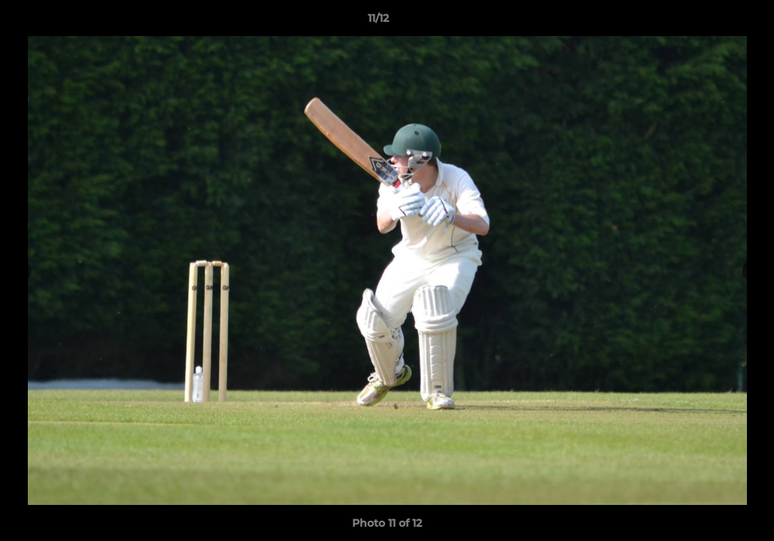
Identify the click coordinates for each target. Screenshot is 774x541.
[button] (711, 22)
